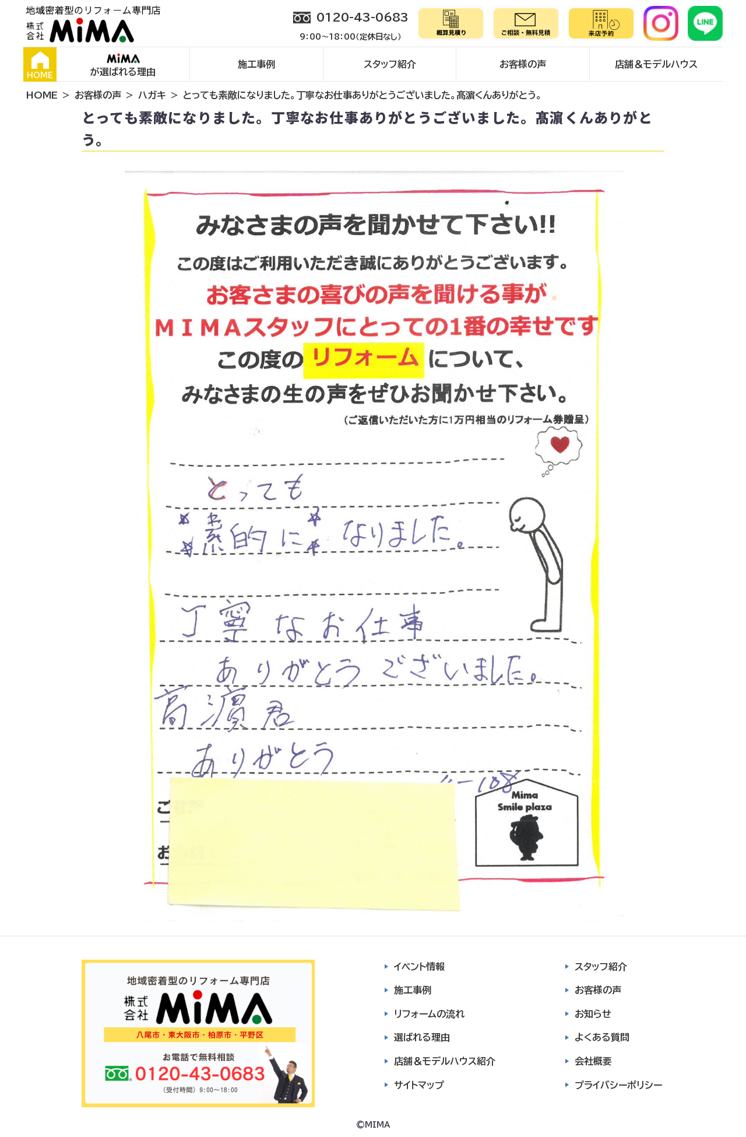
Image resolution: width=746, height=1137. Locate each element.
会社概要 (593, 1061)
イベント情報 (419, 966)
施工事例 (256, 64)
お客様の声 (522, 64)
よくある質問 (602, 1037)
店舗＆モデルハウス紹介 (444, 1061)
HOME (40, 65)
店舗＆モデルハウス (656, 64)
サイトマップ (419, 1085)
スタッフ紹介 (390, 64)
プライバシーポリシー (618, 1085)
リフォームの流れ (429, 1014)
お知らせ (593, 1014)
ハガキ (152, 95)
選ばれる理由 (422, 1037)
